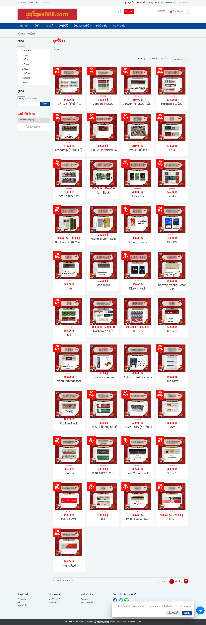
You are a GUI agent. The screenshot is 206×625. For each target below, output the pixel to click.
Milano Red (69, 566)
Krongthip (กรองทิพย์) (68, 150)
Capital (172, 196)
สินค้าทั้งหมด (27, 51)
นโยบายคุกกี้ (173, 613)
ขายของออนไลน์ (84, 622)
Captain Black (69, 423)
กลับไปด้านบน (186, 581)
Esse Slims (172, 381)
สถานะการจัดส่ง (87, 602)
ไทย (180, 3)
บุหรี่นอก (25, 55)
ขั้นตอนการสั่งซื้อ (82, 26)
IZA (103, 519)
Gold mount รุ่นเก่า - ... (69, 242)
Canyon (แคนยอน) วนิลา (137, 104)
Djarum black (137, 288)
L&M (172, 150)
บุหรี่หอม (25, 83)
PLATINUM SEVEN (103, 473)
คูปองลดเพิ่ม (119, 26)
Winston (137, 331)
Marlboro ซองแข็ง (103, 331)
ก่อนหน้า (164, 582)
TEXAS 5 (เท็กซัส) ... (68, 104)
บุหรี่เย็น (25, 69)
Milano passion (137, 242)
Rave (172, 427)
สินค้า (37, 26)
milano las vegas (103, 377)
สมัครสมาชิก (45, 3)
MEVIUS (172, 242)
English (185, 3)
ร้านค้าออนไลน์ (70, 622)
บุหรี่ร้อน (25, 64)
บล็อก (20, 602)
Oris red (171, 331)
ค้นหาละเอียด (161, 11)
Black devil (137, 196)
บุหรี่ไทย (25, 60)
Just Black (103, 193)
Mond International (69, 381)
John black (103, 285)
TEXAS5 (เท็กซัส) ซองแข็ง (103, 427)
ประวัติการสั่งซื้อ (55, 599)
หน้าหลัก (24, 26)
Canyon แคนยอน (103, 104)
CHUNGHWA (69, 519)
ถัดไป (177, 582)
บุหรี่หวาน (26, 78)
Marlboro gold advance (137, 377)
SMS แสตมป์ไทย (137, 150)
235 (68, 335)
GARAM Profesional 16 (103, 150)
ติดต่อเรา (84, 599)
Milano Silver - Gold (103, 239)
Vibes (69, 288)
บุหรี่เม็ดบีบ (26, 74)
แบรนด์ (49, 26)
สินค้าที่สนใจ (146, 3)
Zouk (172, 519)
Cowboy (69, 473)
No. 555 (172, 473)
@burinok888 (170, 3)
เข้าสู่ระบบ (30, 3)
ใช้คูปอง (44, 103)
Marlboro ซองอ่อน (171, 104)
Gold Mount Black (137, 473)
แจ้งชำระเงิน (101, 26)
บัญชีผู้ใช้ (130, 3)
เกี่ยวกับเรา (22, 599)
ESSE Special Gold (137, 519)
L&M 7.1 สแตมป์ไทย (68, 196)
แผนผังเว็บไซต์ (23, 606)
